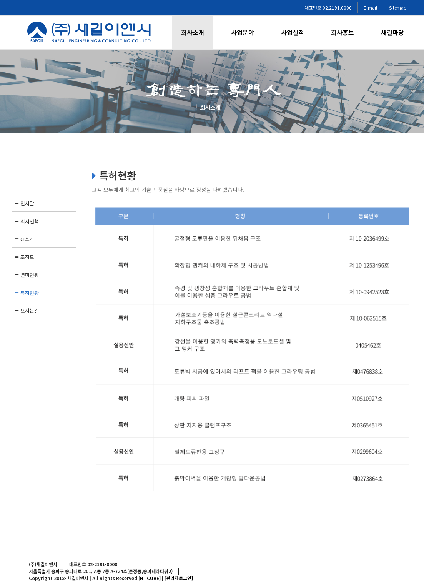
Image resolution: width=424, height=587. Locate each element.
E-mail (370, 7)
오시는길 (29, 310)
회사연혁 (29, 221)
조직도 (27, 257)
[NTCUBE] (149, 578)
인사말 (27, 203)
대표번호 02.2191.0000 (328, 7)
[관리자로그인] (179, 578)
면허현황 (29, 274)
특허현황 (29, 292)
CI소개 (27, 239)
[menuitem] (197, 32)
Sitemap (398, 7)
